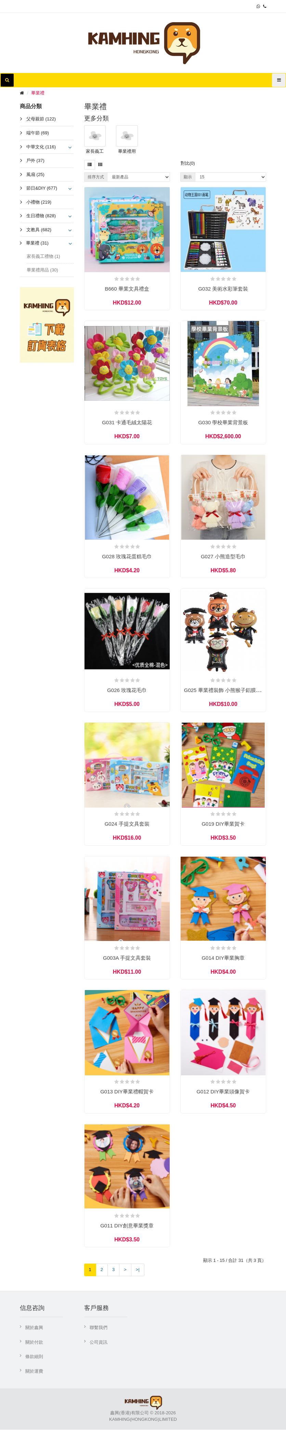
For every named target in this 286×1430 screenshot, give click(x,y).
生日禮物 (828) (41, 215)
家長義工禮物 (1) (43, 256)
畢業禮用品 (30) (42, 269)
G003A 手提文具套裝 (127, 958)
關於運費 (34, 1371)
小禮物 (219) (38, 202)
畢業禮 (37, 92)
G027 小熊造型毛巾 (223, 556)
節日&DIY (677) (41, 188)
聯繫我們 (98, 1328)
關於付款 (34, 1342)
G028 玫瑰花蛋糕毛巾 (127, 556)
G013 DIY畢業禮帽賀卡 (127, 1092)
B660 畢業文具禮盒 (127, 289)
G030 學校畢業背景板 (223, 422)
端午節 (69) (37, 132)
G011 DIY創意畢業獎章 (127, 1226)
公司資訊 (98, 1342)
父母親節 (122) (41, 118)
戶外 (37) (35, 160)
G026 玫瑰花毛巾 (127, 690)
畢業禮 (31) (37, 243)
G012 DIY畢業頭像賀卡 (223, 1092)
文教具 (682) (38, 229)
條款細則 (34, 1357)
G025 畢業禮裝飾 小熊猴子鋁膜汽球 (225, 690)
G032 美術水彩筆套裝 (223, 289)
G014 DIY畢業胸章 (223, 958)
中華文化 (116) (41, 146)
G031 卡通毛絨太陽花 (127, 422)
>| (138, 1270)
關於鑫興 (34, 1328)
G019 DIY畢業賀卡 (223, 824)
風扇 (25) (35, 174)
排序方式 (96, 177)
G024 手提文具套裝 (127, 824)
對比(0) (188, 163)
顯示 (188, 177)
